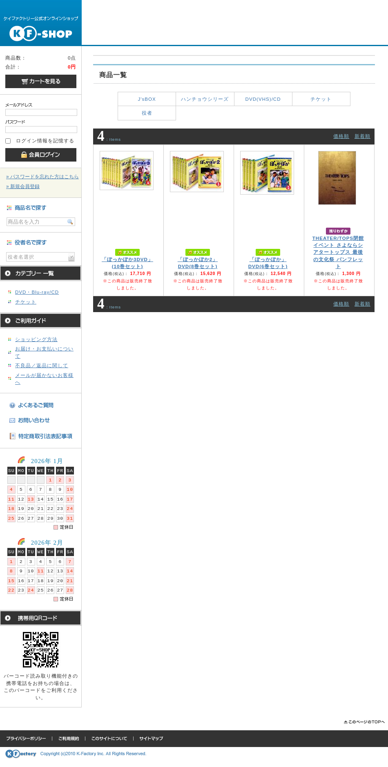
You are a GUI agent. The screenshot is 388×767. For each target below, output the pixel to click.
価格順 (341, 136)
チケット (25, 301)
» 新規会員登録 (23, 186)
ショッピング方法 (36, 339)
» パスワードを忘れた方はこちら (42, 177)
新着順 (362, 136)
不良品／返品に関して (41, 365)
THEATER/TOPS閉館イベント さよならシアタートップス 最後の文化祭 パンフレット (338, 252)
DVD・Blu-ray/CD (37, 292)
